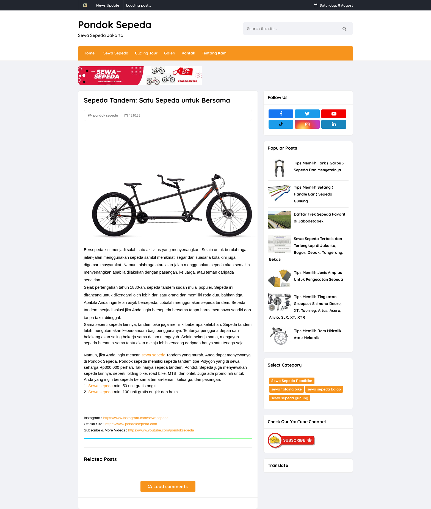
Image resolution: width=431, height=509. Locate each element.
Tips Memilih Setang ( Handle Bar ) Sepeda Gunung (313, 194)
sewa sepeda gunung (289, 398)
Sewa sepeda (100, 386)
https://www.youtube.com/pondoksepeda (161, 430)
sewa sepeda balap (324, 389)
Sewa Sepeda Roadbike (291, 380)
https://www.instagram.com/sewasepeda (135, 418)
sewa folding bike (286, 389)
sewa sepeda (153, 355)
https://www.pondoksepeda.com (131, 424)
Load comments (168, 486)
